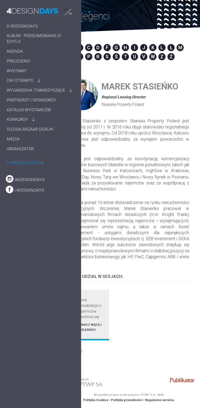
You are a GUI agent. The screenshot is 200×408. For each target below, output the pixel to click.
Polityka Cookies (95, 400)
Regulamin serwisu (159, 400)
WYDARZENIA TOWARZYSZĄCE (22, 99)
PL (43, 9)
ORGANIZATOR (20, 177)
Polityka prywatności (127, 400)
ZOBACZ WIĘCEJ (89, 324)
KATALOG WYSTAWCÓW (20, 129)
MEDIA (13, 167)
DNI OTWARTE (20, 86)
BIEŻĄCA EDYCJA (25, 190)
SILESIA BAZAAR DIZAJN (22, 154)
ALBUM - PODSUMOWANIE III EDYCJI (25, 41)
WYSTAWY (17, 76)
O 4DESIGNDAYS (22, 25)
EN (48, 13)
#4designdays (25, 207)
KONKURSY (17, 142)
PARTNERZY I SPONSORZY (19, 114)
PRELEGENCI (19, 66)
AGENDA (15, 56)
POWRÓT (75, 351)
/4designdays (25, 218)
